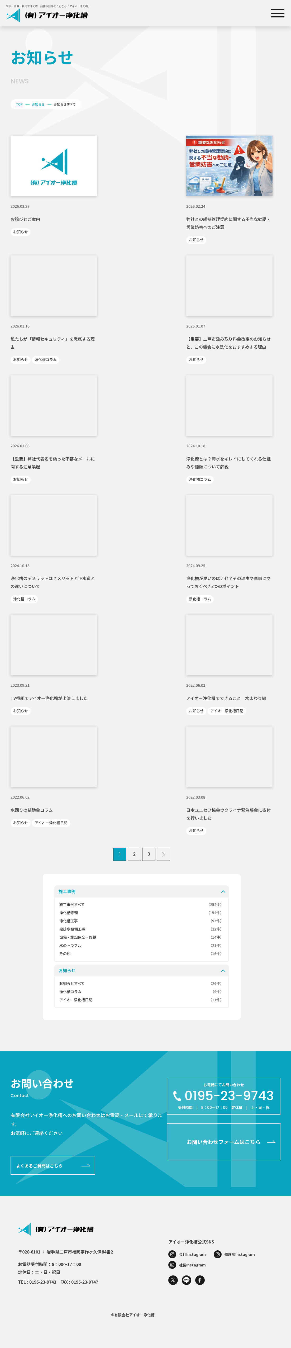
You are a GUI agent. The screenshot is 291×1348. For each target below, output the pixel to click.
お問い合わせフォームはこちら (223, 1142)
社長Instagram (192, 1265)
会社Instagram (192, 1254)
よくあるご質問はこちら (39, 1165)
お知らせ (38, 104)
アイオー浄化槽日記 (226, 710)
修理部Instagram (239, 1254)
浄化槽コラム (46, 359)
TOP (19, 104)
